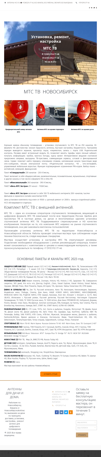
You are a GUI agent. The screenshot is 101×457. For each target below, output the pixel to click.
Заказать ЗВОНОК (50, 68)
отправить (82, 435)
